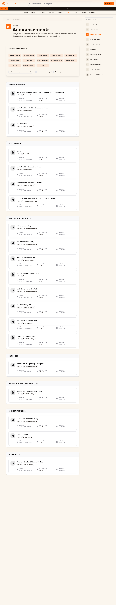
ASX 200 (51, 12)
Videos (84, 12)
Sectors (60, 12)
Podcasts (92, 12)
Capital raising (56, 55)
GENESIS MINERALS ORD (17, 411)
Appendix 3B (43, 55)
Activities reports (28, 65)
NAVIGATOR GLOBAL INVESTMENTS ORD (23, 383)
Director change (29, 55)
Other (43, 65)
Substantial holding (57, 60)
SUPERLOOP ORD (14, 454)
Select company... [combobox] (20, 72)
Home (7, 19)
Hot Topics (24, 12)
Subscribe (108, 3)
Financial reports (42, 60)
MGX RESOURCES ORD (16, 84)
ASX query (28, 60)
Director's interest (14, 55)
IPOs (76, 12)
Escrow (14, 65)
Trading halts (15, 60)
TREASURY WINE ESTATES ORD (19, 218)
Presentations (70, 55)
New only (58, 72)
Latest (33, 12)
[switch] (35, 72)
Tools (69, 12)
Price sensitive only (44, 72)
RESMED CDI (13, 356)
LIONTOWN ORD (14, 143)
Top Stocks (42, 12)
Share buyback (70, 60)
